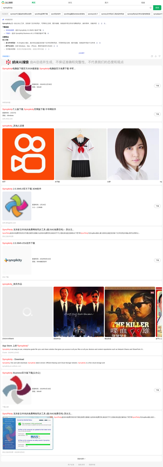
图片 (106, 3)
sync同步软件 (56, 14)
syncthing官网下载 (41, 14)
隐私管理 (81, 465)
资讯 (70, 3)
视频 (143, 3)
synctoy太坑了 (93, 14)
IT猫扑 (8, 33)
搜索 (157, 8)
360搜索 (8, 2)
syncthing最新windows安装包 (74, 14)
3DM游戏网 (10, 30)
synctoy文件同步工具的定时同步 (112, 14)
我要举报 (92, 465)
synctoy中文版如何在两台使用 (20, 14)
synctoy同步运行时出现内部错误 (138, 14)
